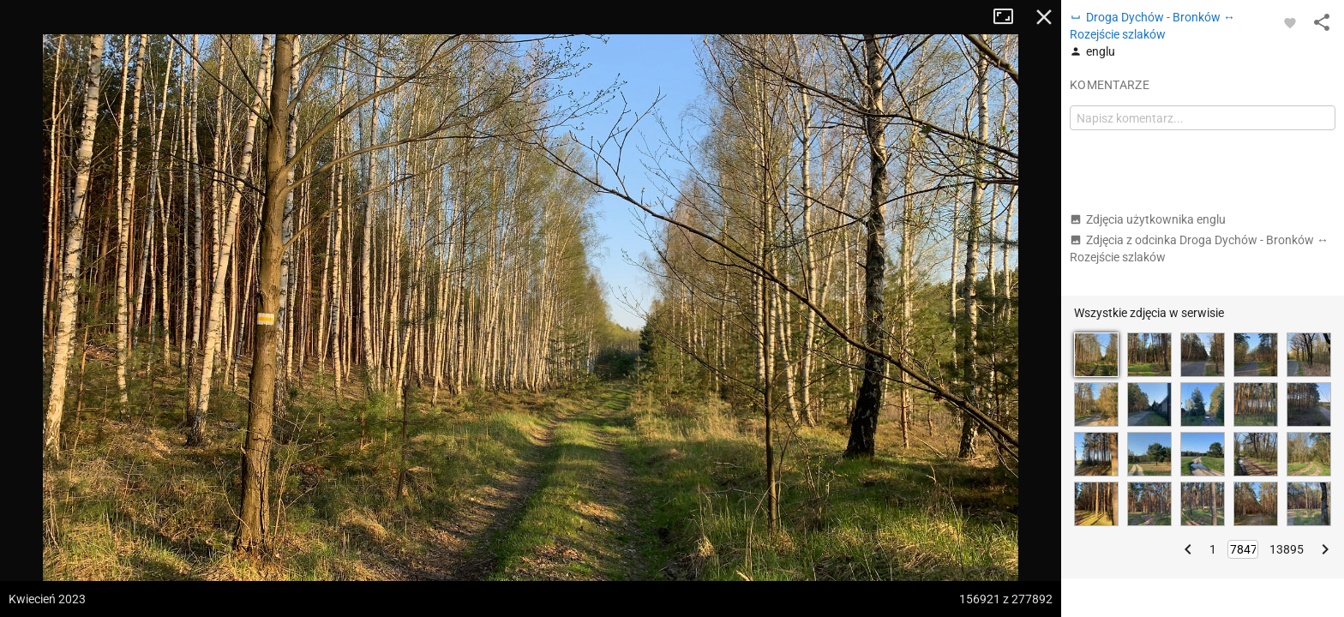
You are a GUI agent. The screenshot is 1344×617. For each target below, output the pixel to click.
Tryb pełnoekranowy (1010, 17)
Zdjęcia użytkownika (1148, 219)
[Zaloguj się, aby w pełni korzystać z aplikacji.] (1290, 22)
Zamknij (1044, 17)
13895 (1286, 549)
